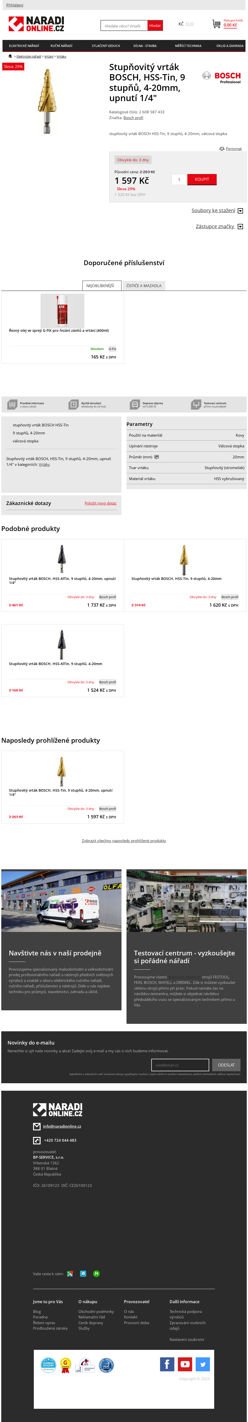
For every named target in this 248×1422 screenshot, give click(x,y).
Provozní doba (136, 1322)
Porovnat (234, 148)
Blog (37, 1311)
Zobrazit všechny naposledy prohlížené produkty (124, 840)
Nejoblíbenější (100, 285)
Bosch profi (133, 117)
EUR (190, 24)
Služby (84, 1328)
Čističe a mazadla (144, 285)
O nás (129, 1311)
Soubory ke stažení (217, 210)
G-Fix (112, 349)
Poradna (40, 1316)
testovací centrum (184, 976)
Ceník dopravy (90, 1322)
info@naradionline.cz (62, 1126)
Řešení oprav (44, 1322)
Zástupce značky (219, 226)
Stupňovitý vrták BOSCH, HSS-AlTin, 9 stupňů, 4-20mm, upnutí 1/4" (62, 580)
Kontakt (130, 1316)
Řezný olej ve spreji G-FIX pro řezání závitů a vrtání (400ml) (59, 330)
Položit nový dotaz (100, 503)
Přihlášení (14, 4)
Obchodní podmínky (96, 1311)
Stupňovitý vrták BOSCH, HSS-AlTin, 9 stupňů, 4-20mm (55, 663)
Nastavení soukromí (187, 1339)
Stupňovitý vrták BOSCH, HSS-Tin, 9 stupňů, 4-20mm (176, 578)
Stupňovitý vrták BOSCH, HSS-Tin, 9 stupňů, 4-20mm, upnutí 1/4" (60, 792)
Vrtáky (61, 56)
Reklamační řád (91, 1316)
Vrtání (48, 56)
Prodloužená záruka (50, 1328)
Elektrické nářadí (29, 56)
